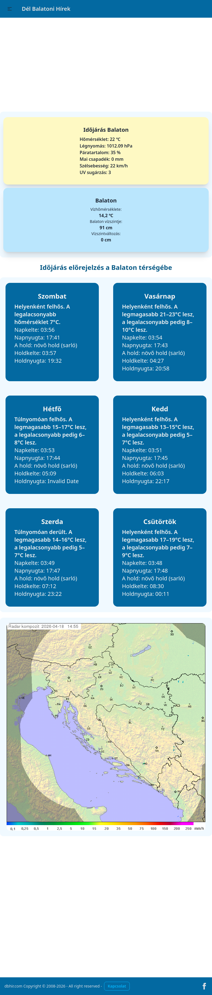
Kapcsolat (117, 986)
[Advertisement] (106, 62)
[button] (9, 8)
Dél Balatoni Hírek (46, 8)
